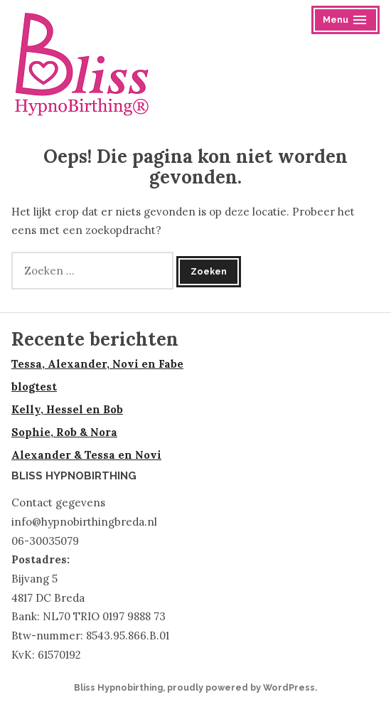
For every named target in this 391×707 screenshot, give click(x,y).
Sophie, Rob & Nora (64, 432)
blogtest (34, 386)
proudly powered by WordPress (241, 687)
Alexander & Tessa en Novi (86, 455)
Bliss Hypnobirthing (118, 687)
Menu (346, 21)
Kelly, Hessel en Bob (67, 409)
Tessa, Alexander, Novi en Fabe (97, 364)
